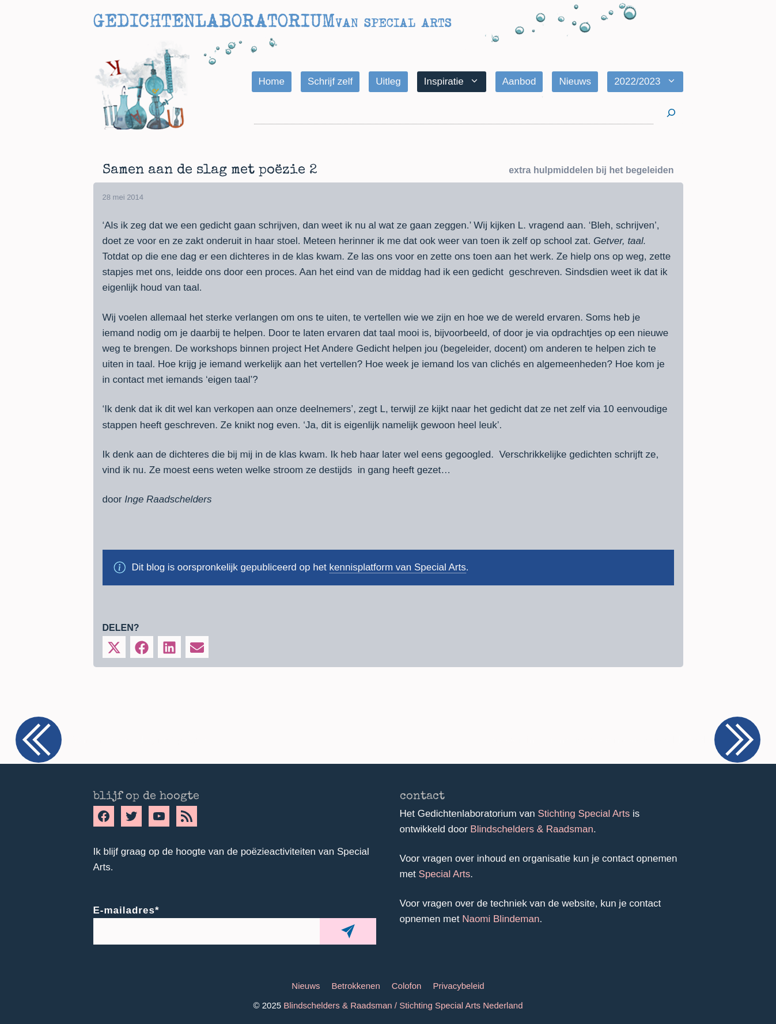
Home (272, 81)
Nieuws (575, 81)
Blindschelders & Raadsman (531, 829)
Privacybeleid (458, 986)
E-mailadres (126, 910)
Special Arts (445, 874)
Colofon (407, 986)
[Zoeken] (671, 113)
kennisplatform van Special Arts (398, 567)
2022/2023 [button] (648, 81)
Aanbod (519, 81)
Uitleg (388, 81)
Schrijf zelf (330, 81)
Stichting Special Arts (584, 813)
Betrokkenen (356, 986)
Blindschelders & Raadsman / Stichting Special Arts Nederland (403, 1005)
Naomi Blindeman (500, 918)
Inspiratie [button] (455, 81)
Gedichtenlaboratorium (214, 21)
